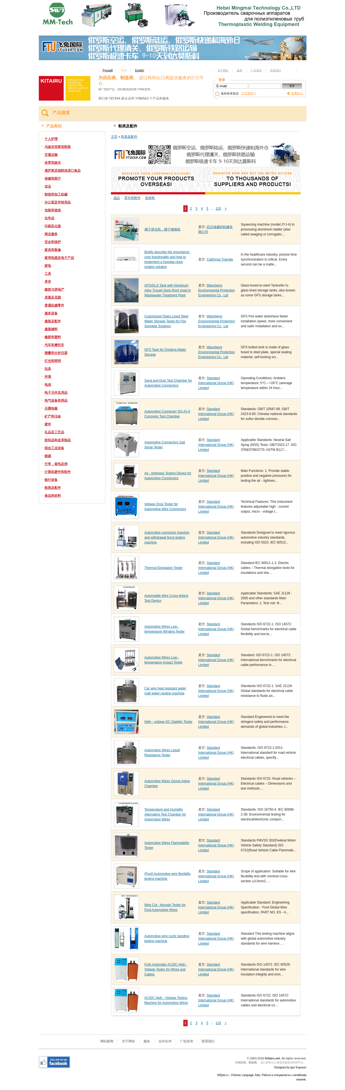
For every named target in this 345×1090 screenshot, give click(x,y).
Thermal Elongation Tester (164, 568)
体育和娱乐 (53, 163)
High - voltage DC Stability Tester (169, 722)
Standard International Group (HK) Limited (216, 383)
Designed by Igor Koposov (290, 1067)
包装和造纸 (53, 210)
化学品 (49, 218)
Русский (108, 70)
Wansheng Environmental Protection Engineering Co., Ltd (216, 290)
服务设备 (51, 313)
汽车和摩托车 (54, 345)
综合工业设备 (54, 448)
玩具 (48, 369)
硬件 (48, 424)
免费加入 (297, 93)
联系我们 (275, 70)
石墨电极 (51, 408)
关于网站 (222, 70)
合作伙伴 (165, 1041)
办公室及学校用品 (58, 202)
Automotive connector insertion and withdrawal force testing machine (167, 537)
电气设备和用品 (56, 400)
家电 (48, 266)
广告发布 (256, 70)
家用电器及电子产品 (59, 258)
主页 (114, 137)
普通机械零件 (54, 305)
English (139, 70)
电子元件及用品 (56, 392)
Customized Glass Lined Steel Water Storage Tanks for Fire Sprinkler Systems (166, 321)
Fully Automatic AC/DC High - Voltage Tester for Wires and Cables (166, 969)
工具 (48, 274)
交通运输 (51, 155)
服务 (239, 70)
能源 (48, 456)
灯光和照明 (53, 361)
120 (218, 209)
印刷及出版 (53, 226)
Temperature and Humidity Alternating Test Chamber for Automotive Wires (165, 814)
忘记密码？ (248, 93)
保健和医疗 (53, 178)
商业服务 (51, 234)
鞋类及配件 (53, 488)
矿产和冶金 (53, 416)
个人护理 (51, 139)
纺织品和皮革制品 (58, 440)
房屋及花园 (53, 297)
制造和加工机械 (56, 194)
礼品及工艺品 (54, 432)
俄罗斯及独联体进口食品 (63, 171)
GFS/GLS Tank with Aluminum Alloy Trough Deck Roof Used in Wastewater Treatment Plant (168, 290)
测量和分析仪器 (56, 353)
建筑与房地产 (54, 289)
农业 (48, 186)
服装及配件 (53, 321)
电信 (48, 385)
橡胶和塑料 (53, 337)
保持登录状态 (227, 93)
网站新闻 (106, 1041)
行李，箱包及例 (56, 464)
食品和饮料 (53, 496)
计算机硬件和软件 (58, 472)
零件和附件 (132, 198)
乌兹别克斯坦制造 (58, 147)
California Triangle (220, 259)
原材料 (150, 198)
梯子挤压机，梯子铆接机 (163, 229)
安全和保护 (53, 242)
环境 (48, 377)
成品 (116, 198)
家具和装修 (53, 250)
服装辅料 (51, 329)
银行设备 (51, 480)
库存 (48, 282)
